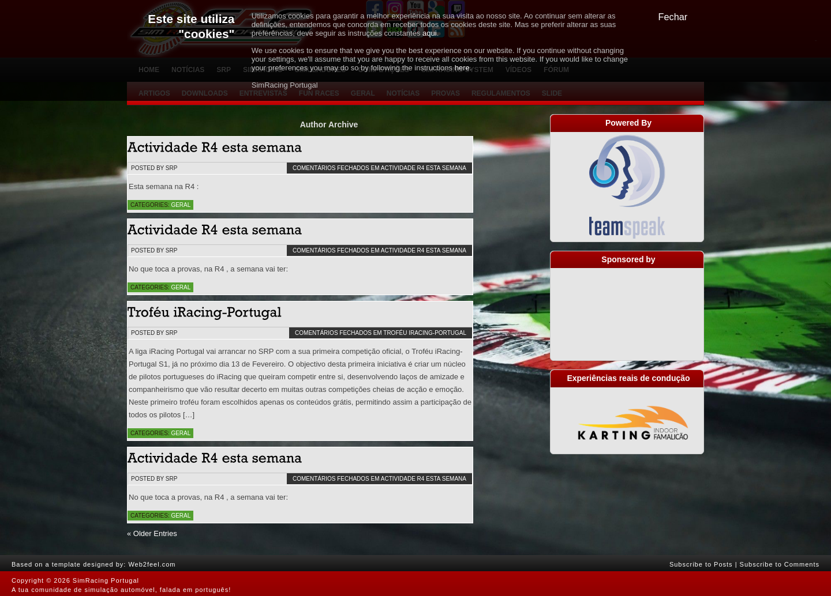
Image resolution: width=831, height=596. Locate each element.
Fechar (673, 17)
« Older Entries (152, 533)
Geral (180, 205)
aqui (429, 33)
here (462, 67)
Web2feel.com (151, 564)
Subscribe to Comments (779, 564)
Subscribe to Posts (701, 564)
